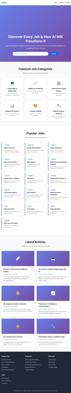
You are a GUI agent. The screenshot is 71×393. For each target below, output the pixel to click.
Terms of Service (6, 380)
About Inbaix (51, 362)
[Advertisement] (35, 22)
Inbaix (4, 3)
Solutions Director (6, 359)
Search (54, 53)
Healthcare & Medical (31, 362)
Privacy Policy (5, 378)
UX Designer (5, 367)
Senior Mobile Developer (8, 362)
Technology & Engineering (32, 359)
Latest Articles (52, 359)
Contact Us (5, 383)
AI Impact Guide (52, 367)
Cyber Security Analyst (8, 370)
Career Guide (52, 364)
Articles (62, 2)
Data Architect (5, 364)
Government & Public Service (33, 364)
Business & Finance (30, 367)
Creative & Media (29, 370)
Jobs (55, 2)
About (67, 2)
